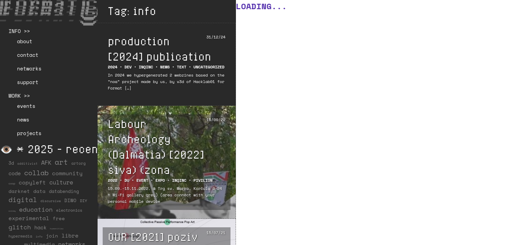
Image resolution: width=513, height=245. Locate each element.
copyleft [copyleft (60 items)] (32, 182)
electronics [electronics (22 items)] (69, 210)
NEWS (165, 67)
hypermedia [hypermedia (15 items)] (20, 236)
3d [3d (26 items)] (11, 163)
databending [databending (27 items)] (64, 191)
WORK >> (19, 95)
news (23, 119)
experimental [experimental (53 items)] (28, 218)
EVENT (142, 180)
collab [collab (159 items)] (36, 172)
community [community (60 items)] (67, 173)
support (27, 82)
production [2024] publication (159, 48)
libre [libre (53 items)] (70, 235)
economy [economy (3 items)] (12, 211)
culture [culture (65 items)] (61, 182)
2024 (112, 67)
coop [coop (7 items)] (11, 183)
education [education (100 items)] (36, 209)
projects (29, 133)
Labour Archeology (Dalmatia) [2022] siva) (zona (156, 146)
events (26, 106)
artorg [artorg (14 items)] (78, 163)
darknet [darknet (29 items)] (19, 191)
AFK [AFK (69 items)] (46, 162)
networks (29, 68)
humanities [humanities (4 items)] (57, 228)
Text (181, 67)
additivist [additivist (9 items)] (27, 163)
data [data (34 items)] (39, 191)
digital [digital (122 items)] (22, 200)
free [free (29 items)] (59, 218)
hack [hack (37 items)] (40, 227)
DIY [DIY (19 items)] (83, 200)
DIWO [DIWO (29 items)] (70, 200)
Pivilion (202, 180)
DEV (128, 67)
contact (27, 55)
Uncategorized (208, 67)
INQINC (146, 67)
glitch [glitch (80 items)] (19, 227)
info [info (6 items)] (39, 236)
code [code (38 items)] (14, 173)
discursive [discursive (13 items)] (50, 200)
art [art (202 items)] (61, 162)
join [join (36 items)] (52, 235)
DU (126, 180)
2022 (112, 180)
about (24, 41)
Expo (160, 180)
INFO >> (19, 31)
